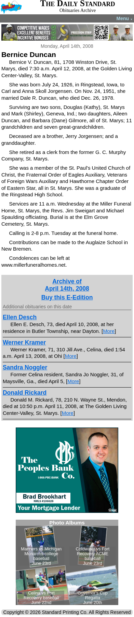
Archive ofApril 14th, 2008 (67, 285)
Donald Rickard (24, 392)
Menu (125, 18)
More (109, 331)
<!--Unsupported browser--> (67, 562)
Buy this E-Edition (67, 297)
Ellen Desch (20, 317)
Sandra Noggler (25, 367)
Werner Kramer (24, 342)
